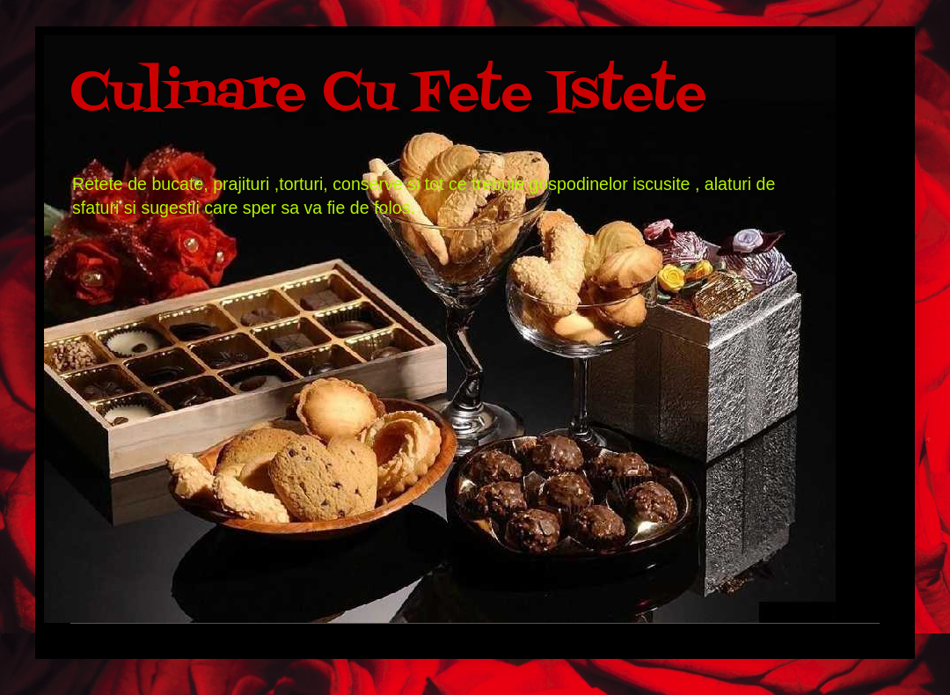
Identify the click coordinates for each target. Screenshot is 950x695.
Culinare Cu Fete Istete (388, 95)
